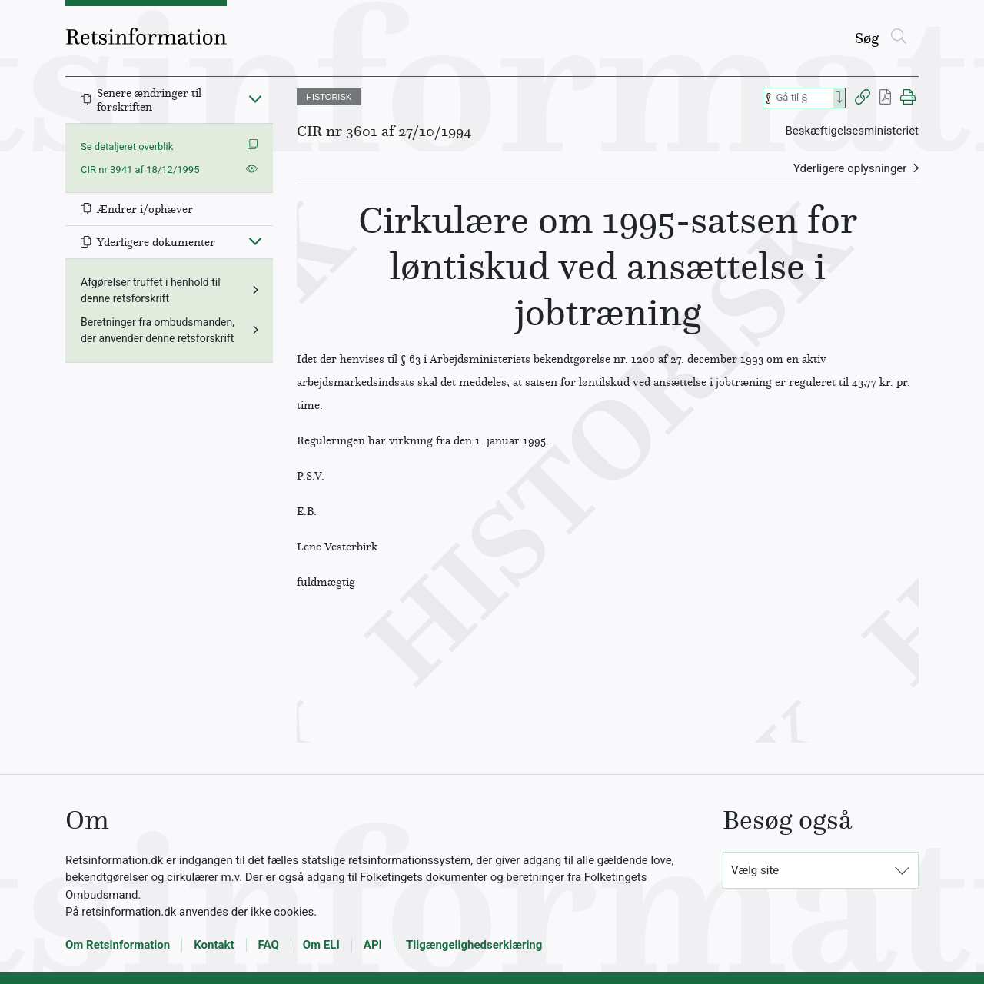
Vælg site (755, 870)
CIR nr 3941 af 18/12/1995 (140, 169)
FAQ (268, 945)
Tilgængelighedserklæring (474, 945)
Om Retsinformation (117, 945)
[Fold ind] (255, 98)
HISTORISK (328, 96)
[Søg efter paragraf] (803, 98)
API (373, 945)
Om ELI (321, 945)
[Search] (839, 98)
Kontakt (214, 945)
